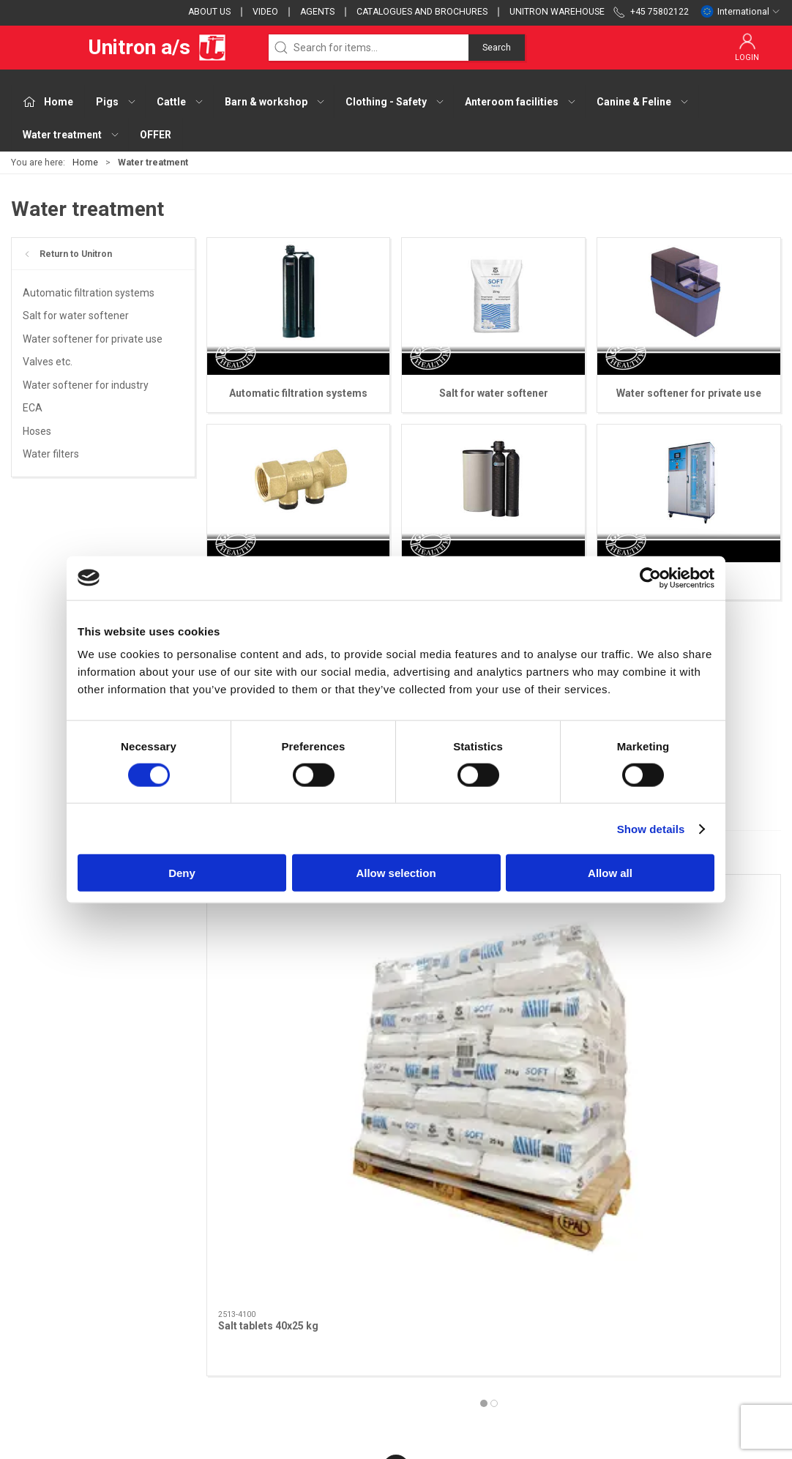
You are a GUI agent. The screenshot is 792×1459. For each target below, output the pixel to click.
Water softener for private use (92, 339)
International (740, 11)
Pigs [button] (116, 102)
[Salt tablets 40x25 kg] (298, 946)
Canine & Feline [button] (643, 102)
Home (85, 162)
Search (496, 47)
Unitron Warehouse (557, 12)
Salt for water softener (76, 315)
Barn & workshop (316, 1284)
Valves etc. (47, 361)
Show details (651, 828)
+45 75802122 (44, 1299)
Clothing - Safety (316, 1305)
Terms (557, 1263)
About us (209, 12)
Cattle (291, 1263)
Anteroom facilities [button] (521, 102)
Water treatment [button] (71, 135)
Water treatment (316, 1367)
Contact (560, 1242)
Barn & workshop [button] (275, 102)
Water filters (51, 454)
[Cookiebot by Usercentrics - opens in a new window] (650, 578)
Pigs (287, 1242)
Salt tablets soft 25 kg (466, 1033)
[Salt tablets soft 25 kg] (494, 946)
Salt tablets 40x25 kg (268, 1033)
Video (265, 12)
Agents (317, 12)
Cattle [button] (180, 102)
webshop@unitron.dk (60, 1314)
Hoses (37, 431)
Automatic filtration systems (88, 293)
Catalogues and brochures (421, 12)
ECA (32, 408)
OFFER (155, 135)
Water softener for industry (86, 385)
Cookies (560, 1284)
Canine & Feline (312, 1347)
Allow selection (396, 873)
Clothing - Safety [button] (395, 102)
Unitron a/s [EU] (119, 47)
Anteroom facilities (321, 1326)
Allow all (610, 873)
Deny (181, 873)
